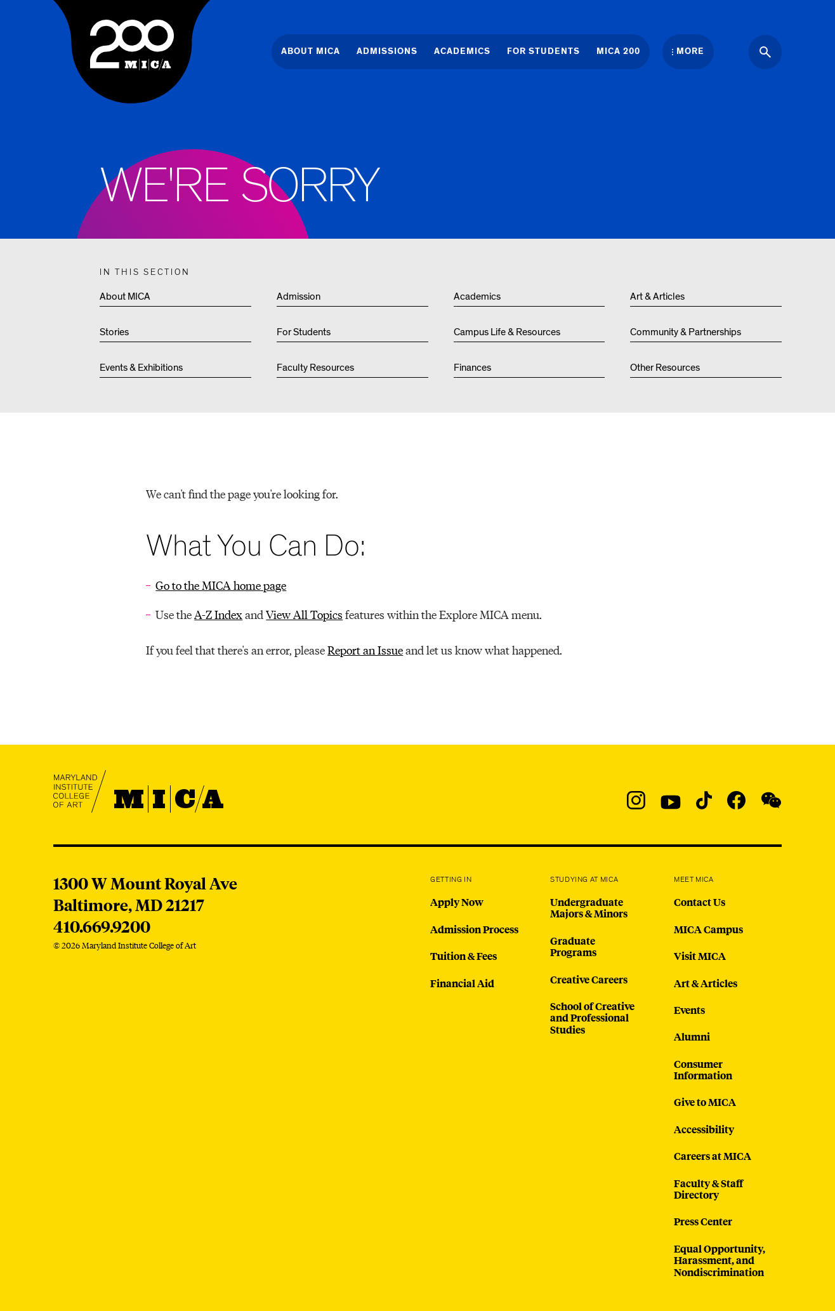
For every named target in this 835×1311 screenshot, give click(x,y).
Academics (477, 296)
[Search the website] (765, 52)
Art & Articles (657, 296)
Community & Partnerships (685, 332)
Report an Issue (365, 650)
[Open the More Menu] (688, 51)
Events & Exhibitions (141, 367)
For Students (304, 332)
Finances (472, 367)
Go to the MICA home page (220, 585)
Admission (298, 296)
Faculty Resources (315, 367)
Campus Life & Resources (507, 332)
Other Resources (665, 367)
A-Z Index (218, 614)
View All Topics (304, 614)
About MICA (125, 296)
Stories (114, 332)
